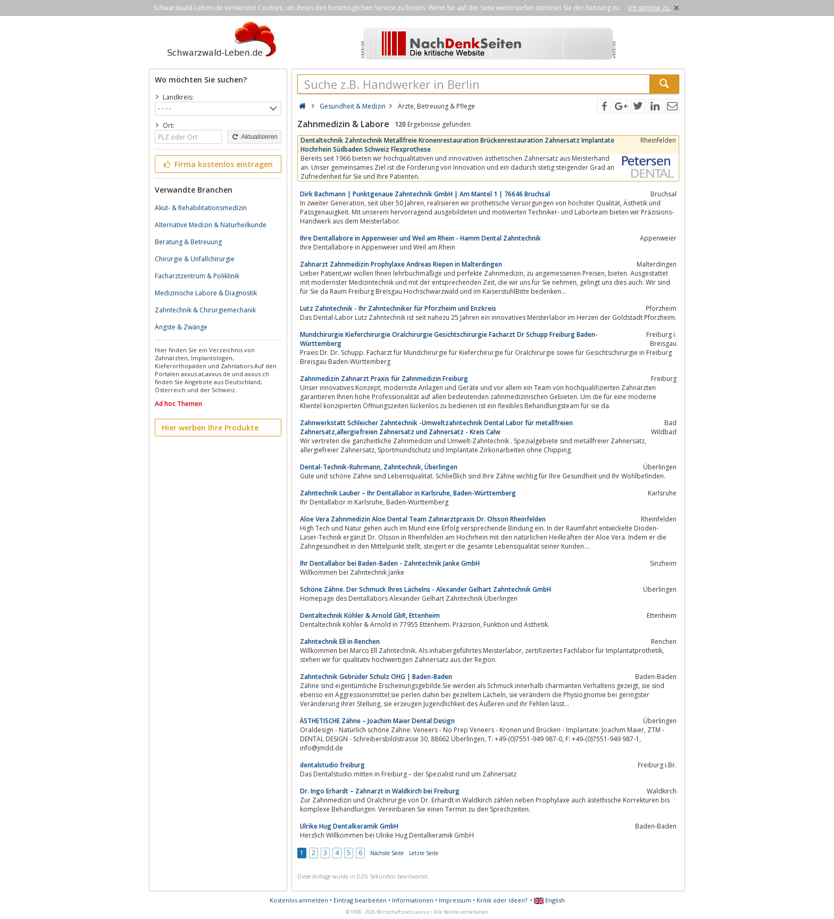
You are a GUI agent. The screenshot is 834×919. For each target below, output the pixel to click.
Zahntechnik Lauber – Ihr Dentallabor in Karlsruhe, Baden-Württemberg (408, 493)
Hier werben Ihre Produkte (210, 428)
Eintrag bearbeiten (360, 900)
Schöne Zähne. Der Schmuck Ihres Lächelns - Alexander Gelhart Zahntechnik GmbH (425, 589)
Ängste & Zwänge (181, 327)
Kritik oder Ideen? (502, 900)
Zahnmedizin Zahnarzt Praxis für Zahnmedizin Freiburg (384, 378)
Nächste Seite (387, 853)
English (549, 900)
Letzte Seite (423, 853)
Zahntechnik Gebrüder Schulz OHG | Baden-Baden (376, 676)
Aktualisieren (254, 136)
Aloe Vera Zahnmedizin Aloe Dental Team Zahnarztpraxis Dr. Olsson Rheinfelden (423, 519)
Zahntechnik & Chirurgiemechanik (205, 309)
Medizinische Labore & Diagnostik (206, 292)
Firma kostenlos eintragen (217, 164)
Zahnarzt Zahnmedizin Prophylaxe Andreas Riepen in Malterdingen (401, 264)
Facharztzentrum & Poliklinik (197, 275)
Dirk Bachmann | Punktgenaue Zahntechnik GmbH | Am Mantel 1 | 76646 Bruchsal (425, 193)
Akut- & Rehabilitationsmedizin (201, 207)
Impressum (455, 900)
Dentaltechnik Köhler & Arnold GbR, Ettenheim (370, 615)
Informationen (412, 900)
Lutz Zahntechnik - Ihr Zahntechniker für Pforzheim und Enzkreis (398, 308)
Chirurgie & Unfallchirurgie (195, 258)
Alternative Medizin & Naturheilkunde (210, 224)
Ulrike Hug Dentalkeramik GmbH (349, 826)
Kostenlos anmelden (299, 900)
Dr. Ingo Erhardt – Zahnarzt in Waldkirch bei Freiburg (380, 791)
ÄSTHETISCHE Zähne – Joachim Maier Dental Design (377, 720)
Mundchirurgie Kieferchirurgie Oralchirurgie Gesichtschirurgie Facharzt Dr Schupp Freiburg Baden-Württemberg (449, 339)
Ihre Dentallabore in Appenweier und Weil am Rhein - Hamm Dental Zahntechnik (420, 238)
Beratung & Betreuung (188, 241)
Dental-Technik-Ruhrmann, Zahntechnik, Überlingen (378, 466)
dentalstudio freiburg (332, 764)
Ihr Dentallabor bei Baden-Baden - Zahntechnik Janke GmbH (390, 563)
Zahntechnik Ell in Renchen (340, 641)
